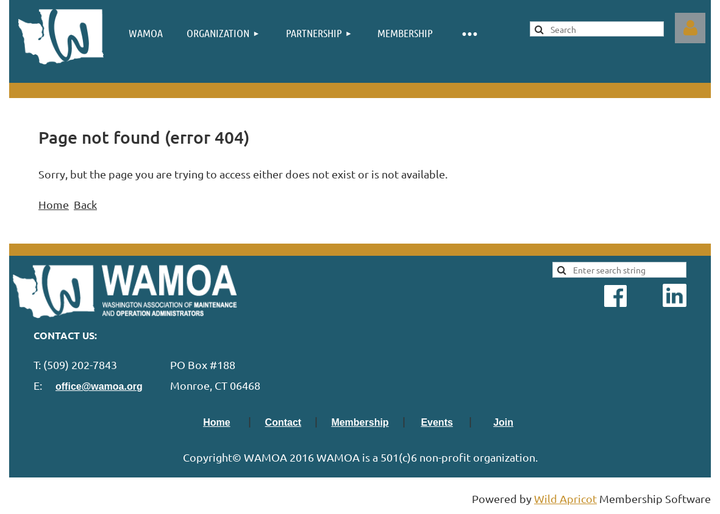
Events (436, 422)
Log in (690, 28)
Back (85, 204)
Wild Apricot (565, 498)
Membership (359, 422)
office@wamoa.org (99, 386)
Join (503, 422)
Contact (283, 422)
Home (53, 204)
